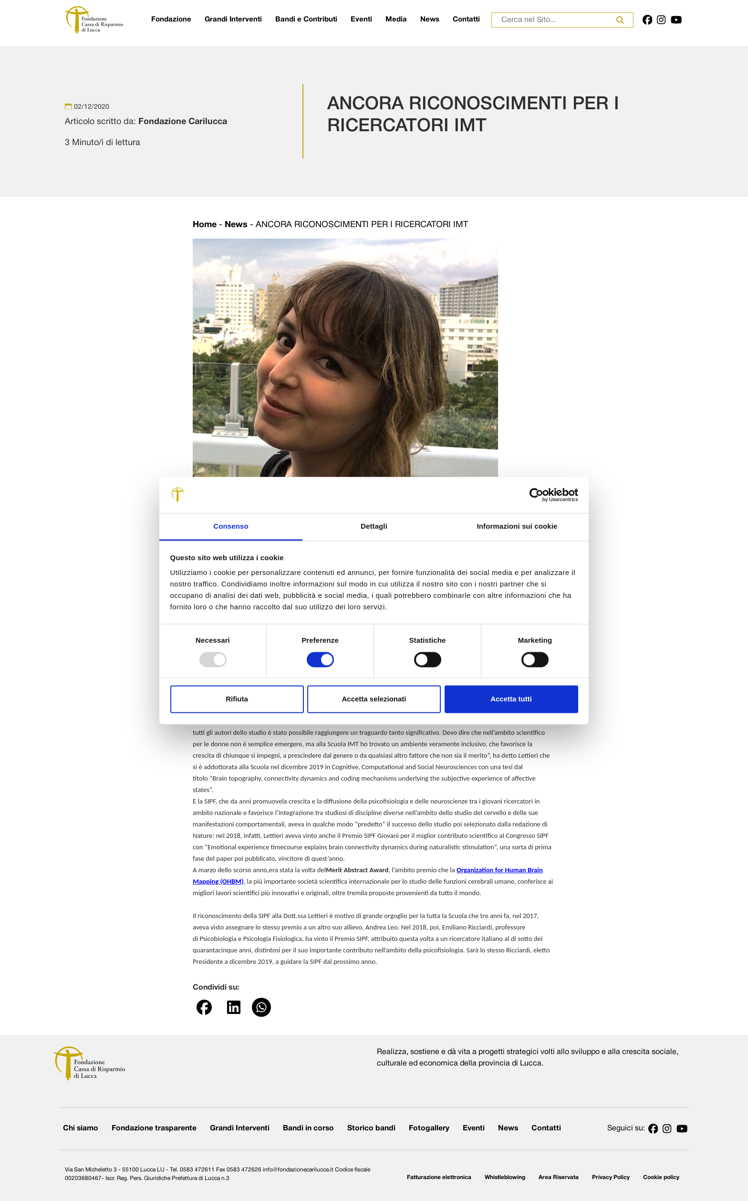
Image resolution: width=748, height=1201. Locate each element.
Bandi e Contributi (306, 19)
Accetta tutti (511, 699)
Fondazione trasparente (154, 1128)
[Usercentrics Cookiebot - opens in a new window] (536, 495)
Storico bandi (371, 1128)
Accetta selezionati (374, 699)
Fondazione (171, 19)
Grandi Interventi (233, 19)
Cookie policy (661, 1177)
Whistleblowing (505, 1177)
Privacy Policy (611, 1177)
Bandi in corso (308, 1128)
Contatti (466, 19)
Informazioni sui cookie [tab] (517, 526)
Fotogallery (429, 1128)
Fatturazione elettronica (439, 1177)
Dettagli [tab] (374, 526)
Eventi (361, 19)
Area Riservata (559, 1177)
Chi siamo (80, 1128)
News (429, 19)
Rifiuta (237, 699)
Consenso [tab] (230, 526)
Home (205, 225)
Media (396, 19)
